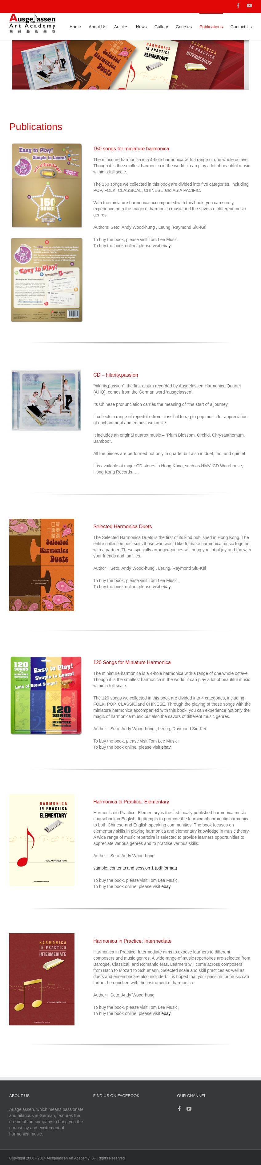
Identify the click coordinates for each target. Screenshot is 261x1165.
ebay (165, 245)
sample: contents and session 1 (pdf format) (135, 867)
